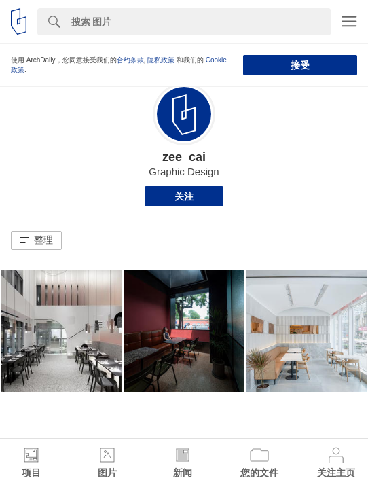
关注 (184, 196)
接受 (300, 65)
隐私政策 (160, 60)
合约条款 (130, 60)
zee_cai (184, 157)
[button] (36, 240)
